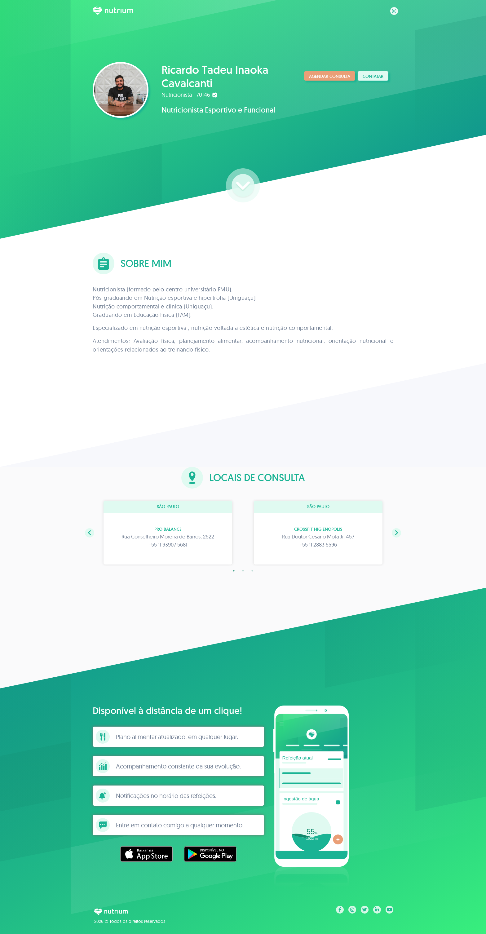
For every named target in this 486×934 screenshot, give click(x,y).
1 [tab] (234, 571)
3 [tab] (252, 571)
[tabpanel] (168, 532)
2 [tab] (243, 571)
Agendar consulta (329, 76)
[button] (89, 533)
